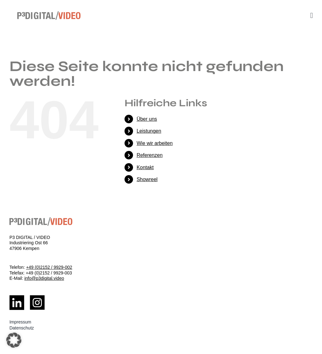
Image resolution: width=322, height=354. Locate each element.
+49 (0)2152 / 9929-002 (49, 267)
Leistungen (148, 131)
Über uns (146, 119)
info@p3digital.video (44, 278)
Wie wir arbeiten (154, 143)
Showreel (147, 179)
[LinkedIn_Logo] (16, 297)
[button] (14, 340)
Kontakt (144, 167)
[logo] (48, 13)
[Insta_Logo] (37, 297)
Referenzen (149, 155)
